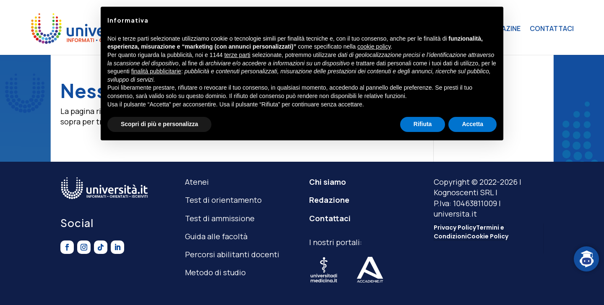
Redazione (329, 200)
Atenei (197, 182)
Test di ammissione (220, 218)
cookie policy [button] (374, 46)
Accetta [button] (472, 124)
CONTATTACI (552, 28)
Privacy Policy (455, 227)
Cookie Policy (487, 236)
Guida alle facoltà (216, 236)
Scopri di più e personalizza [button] (159, 124)
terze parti (237, 55)
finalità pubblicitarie (156, 71)
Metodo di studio (215, 272)
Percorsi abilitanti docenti (232, 254)
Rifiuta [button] (423, 124)
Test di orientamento (223, 200)
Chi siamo (327, 182)
